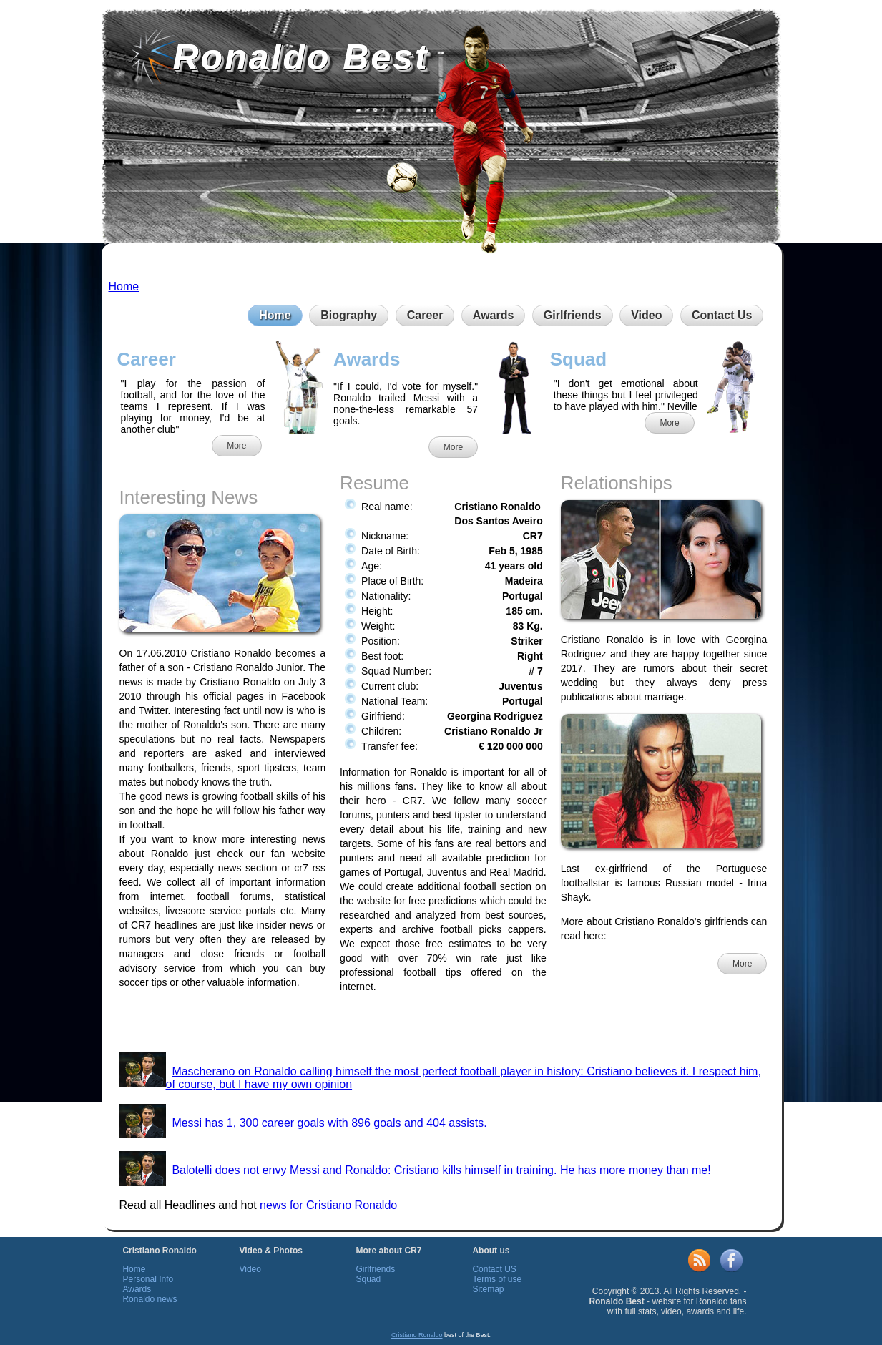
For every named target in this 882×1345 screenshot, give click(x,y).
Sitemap (488, 1289)
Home (124, 286)
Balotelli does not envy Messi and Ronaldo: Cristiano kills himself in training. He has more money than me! (441, 1170)
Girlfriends (573, 315)
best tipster (457, 815)
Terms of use (496, 1279)
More (236, 446)
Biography (348, 315)
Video (646, 315)
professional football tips (400, 972)
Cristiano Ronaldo (417, 1335)
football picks (471, 929)
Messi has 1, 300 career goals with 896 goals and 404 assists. (329, 1123)
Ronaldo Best (301, 57)
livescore (185, 910)
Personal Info (147, 1279)
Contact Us (722, 315)
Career (425, 315)
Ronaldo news (149, 1299)
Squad (368, 1279)
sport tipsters (266, 767)
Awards (493, 315)
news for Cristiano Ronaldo (328, 1205)
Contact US (494, 1269)
